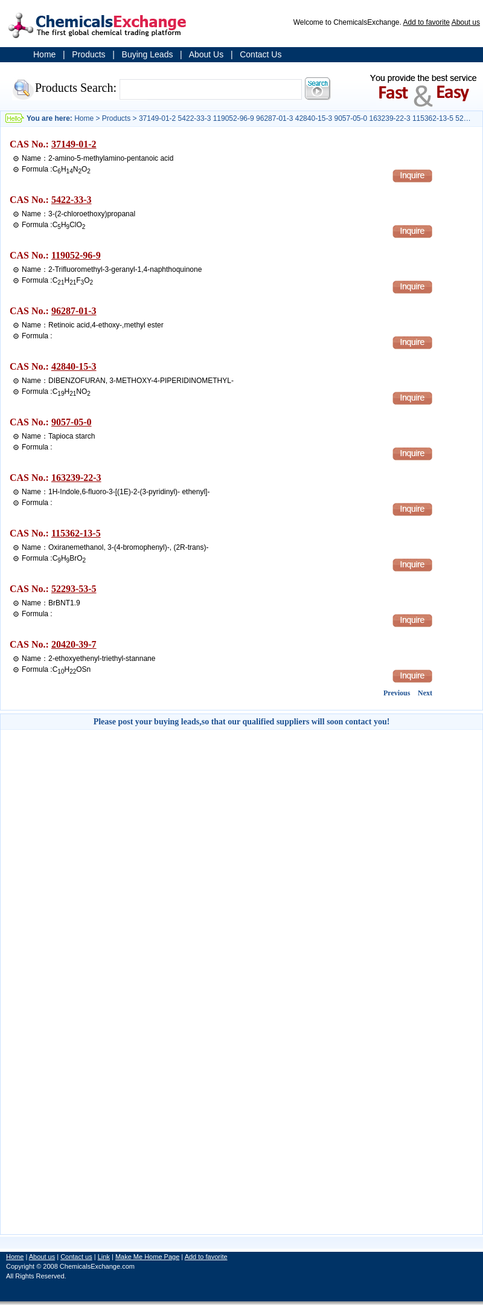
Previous (396, 693)
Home (44, 54)
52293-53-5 (74, 589)
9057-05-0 (71, 422)
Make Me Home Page (147, 1256)
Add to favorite (426, 22)
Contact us (76, 1256)
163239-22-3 (76, 477)
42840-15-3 (74, 366)
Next (425, 693)
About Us (206, 54)
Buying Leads (147, 54)
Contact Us (260, 54)
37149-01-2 (74, 144)
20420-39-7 (74, 644)
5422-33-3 (71, 200)
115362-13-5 (76, 533)
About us (466, 22)
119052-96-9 (76, 255)
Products (88, 54)
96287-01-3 (74, 311)
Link (104, 1256)
